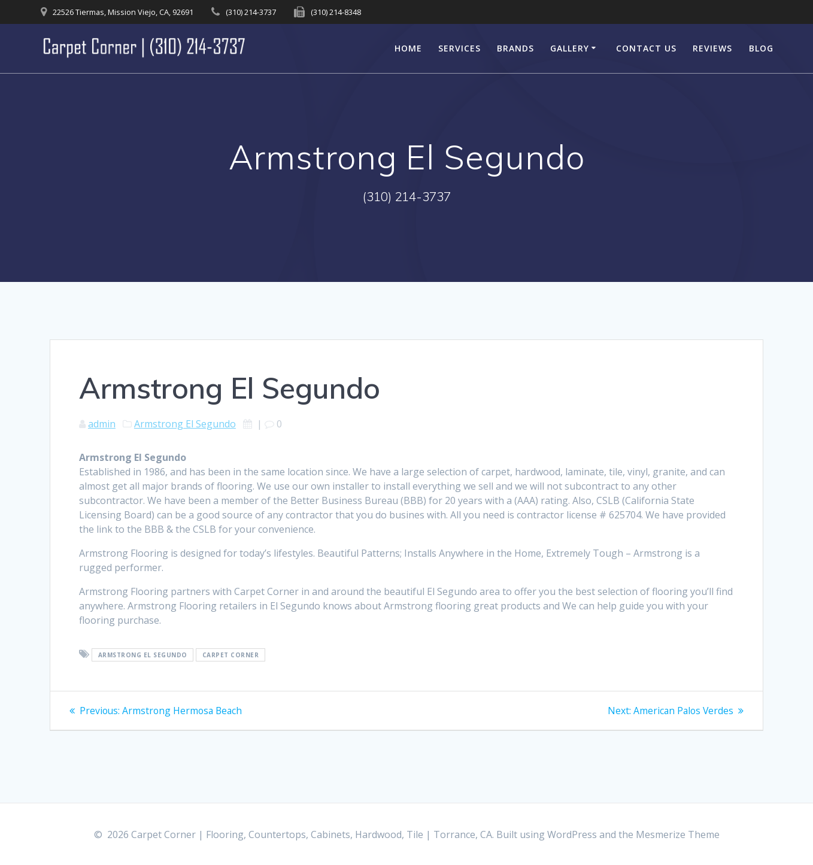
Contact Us (646, 48)
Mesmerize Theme (678, 834)
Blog (761, 48)
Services (459, 48)
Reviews (712, 48)
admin (102, 423)
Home (408, 48)
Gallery (569, 48)
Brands (515, 48)
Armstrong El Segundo (185, 423)
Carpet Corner (230, 655)
